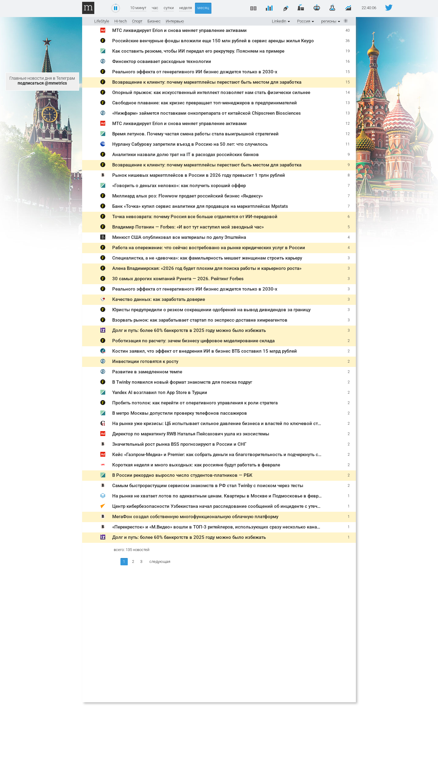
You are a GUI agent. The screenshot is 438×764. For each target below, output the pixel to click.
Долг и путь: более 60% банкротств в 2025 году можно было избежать (189, 330)
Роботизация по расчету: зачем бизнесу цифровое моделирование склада (193, 341)
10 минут (138, 7)
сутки (169, 7)
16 (348, 61)
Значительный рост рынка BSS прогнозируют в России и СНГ (179, 444)
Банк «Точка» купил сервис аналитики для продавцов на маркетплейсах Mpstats (200, 206)
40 (348, 30)
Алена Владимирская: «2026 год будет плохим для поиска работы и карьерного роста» (206, 268)
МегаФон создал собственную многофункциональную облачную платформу (195, 516)
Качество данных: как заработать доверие (158, 299)
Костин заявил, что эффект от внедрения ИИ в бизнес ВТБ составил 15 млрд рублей (204, 351)
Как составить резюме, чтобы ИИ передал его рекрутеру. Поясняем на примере (198, 51)
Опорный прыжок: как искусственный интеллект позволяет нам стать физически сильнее (211, 92)
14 (348, 92)
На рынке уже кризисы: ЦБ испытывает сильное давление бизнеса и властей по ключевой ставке (220, 423)
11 (348, 144)
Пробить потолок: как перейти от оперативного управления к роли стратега (195, 403)
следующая (159, 561)
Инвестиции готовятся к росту (145, 361)
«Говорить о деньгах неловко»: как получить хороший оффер (179, 185)
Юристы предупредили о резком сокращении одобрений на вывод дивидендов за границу (211, 309)
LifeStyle (101, 21)
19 (348, 51)
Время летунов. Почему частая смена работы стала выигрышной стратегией (195, 134)
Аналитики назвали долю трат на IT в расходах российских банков (185, 154)
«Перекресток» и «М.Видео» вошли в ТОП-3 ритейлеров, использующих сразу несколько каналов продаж (227, 527)
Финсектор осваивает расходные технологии (161, 61)
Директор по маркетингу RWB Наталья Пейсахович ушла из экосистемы (190, 434)
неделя (185, 7)
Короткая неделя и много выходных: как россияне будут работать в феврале (196, 465)
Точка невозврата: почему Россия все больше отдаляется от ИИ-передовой (194, 216)
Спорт (137, 21)
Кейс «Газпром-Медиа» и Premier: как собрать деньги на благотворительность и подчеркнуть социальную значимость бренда (249, 454)
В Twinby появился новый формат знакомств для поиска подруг (182, 382)
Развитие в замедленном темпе (147, 372)
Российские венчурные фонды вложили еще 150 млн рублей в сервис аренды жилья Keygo (213, 41)
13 (348, 103)
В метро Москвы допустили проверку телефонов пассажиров (179, 413)
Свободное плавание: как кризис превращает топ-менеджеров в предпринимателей (204, 103)
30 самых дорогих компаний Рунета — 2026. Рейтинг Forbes (178, 278)
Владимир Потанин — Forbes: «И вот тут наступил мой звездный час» (188, 227)
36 (348, 41)
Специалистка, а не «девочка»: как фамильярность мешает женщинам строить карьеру (207, 258)
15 (348, 72)
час (155, 7)
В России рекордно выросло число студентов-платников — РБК (182, 475)
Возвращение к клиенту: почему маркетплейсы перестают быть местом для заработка (206, 82)
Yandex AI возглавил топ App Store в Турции (159, 392)
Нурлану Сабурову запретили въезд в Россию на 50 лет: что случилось (190, 144)
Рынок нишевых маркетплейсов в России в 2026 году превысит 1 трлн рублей (198, 175)
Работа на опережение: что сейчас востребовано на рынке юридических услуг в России (208, 247)
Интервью (175, 21)
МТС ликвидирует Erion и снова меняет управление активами (179, 30)
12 (348, 123)
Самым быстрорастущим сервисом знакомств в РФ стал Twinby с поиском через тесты (207, 485)
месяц (203, 7)
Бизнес (154, 21)
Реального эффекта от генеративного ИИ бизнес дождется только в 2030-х (194, 72)
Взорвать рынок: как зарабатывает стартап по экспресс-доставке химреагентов (199, 320)
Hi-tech (120, 21)
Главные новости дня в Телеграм (42, 80)
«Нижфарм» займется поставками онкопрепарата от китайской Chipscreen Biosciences (206, 113)
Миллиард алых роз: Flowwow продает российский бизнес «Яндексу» (187, 196)
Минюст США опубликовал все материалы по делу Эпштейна (179, 237)
